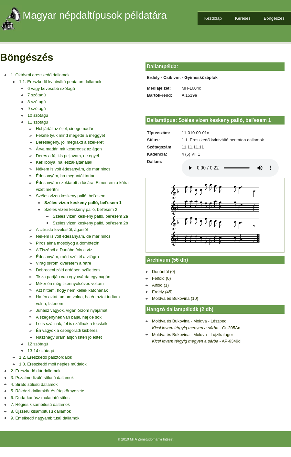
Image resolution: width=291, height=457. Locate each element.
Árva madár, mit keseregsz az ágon (69, 149)
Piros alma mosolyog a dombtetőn (68, 243)
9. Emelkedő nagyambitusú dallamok (45, 418)
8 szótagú (36, 101)
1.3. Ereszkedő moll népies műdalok (53, 364)
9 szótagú (36, 108)
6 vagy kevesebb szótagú (51, 88)
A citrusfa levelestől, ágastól (62, 229)
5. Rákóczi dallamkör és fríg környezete (47, 390)
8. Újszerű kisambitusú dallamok (41, 411)
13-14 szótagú (40, 350)
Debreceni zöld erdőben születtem (68, 269)
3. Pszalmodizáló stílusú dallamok (42, 377)
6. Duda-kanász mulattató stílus (40, 397)
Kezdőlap (213, 18)
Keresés (243, 18)
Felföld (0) (161, 278)
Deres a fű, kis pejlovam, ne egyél (67, 155)
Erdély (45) (162, 291)
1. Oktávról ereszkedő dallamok (40, 74)
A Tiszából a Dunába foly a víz (64, 249)
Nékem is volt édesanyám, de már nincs (73, 169)
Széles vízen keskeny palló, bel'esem (70, 195)
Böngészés (274, 18)
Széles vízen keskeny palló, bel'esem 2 (80, 209)
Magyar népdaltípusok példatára (95, 15)
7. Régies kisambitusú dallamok (40, 404)
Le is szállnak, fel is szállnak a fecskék (71, 323)
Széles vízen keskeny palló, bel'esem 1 (83, 202)
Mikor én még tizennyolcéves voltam (70, 283)
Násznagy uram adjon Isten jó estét (69, 337)
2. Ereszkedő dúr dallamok (35, 370)
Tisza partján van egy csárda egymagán (73, 276)
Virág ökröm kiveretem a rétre (63, 263)
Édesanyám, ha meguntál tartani (66, 175)
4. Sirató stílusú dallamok (34, 384)
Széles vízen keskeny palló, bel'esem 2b (90, 223)
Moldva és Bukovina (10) (175, 298)
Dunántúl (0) (163, 271)
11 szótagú (37, 122)
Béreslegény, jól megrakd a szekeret (69, 142)
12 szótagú (37, 344)
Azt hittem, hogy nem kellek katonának (72, 290)
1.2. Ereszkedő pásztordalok (45, 357)
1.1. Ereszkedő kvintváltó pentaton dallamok (60, 81)
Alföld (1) (160, 285)
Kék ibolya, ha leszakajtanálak (64, 162)
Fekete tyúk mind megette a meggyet (70, 135)
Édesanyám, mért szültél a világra (67, 256)
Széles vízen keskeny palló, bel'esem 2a (90, 216)
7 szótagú (36, 94)
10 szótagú (37, 115)
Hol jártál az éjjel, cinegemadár (64, 128)
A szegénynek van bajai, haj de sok (69, 317)
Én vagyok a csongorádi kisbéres (67, 330)
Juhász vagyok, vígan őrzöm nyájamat (71, 310)
